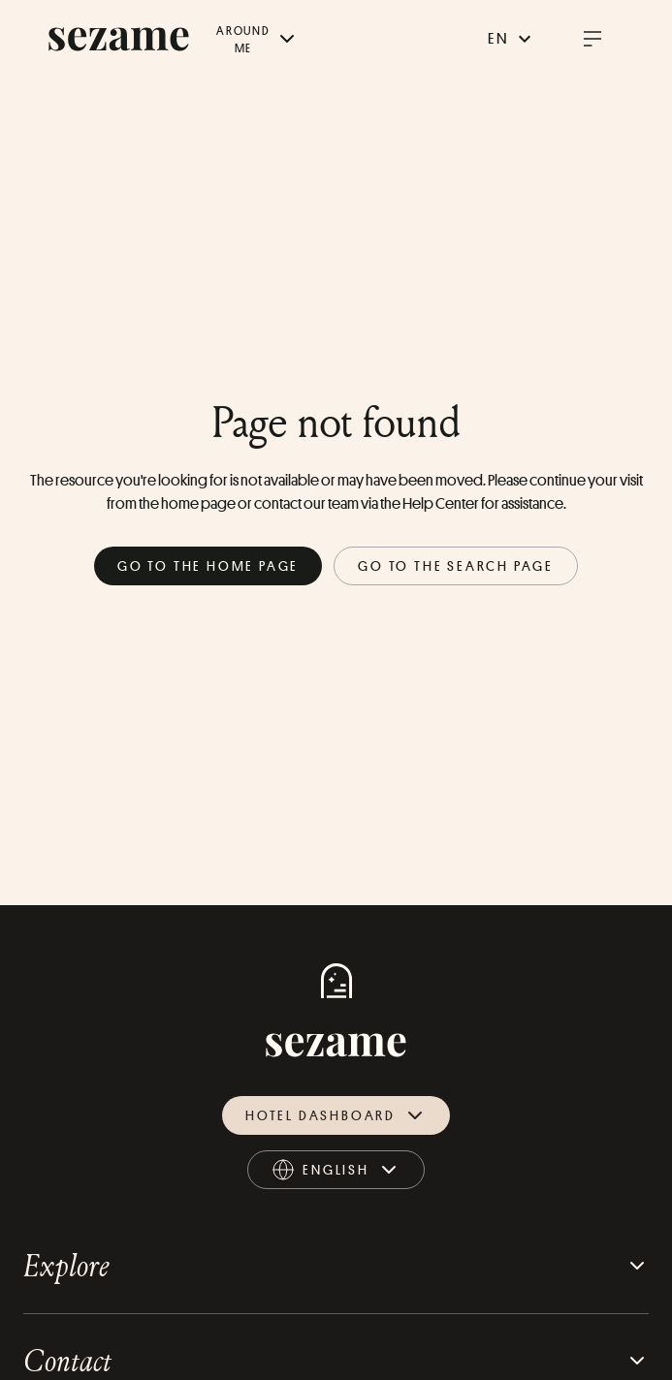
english (336, 1173)
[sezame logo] (118, 39)
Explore (336, 1265)
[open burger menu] (592, 38)
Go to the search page (456, 565)
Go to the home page (208, 565)
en (512, 38)
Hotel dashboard (336, 1115)
